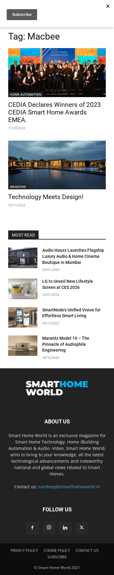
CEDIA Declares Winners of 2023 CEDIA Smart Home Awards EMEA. (54, 112)
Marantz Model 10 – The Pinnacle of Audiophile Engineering (65, 344)
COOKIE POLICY (57, 550)
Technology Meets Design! (45, 197)
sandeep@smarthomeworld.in (69, 486)
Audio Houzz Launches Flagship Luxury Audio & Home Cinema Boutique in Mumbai (73, 256)
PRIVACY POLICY (24, 550)
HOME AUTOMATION (25, 94)
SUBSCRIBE (57, 556)
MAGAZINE (18, 186)
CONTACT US (87, 550)
